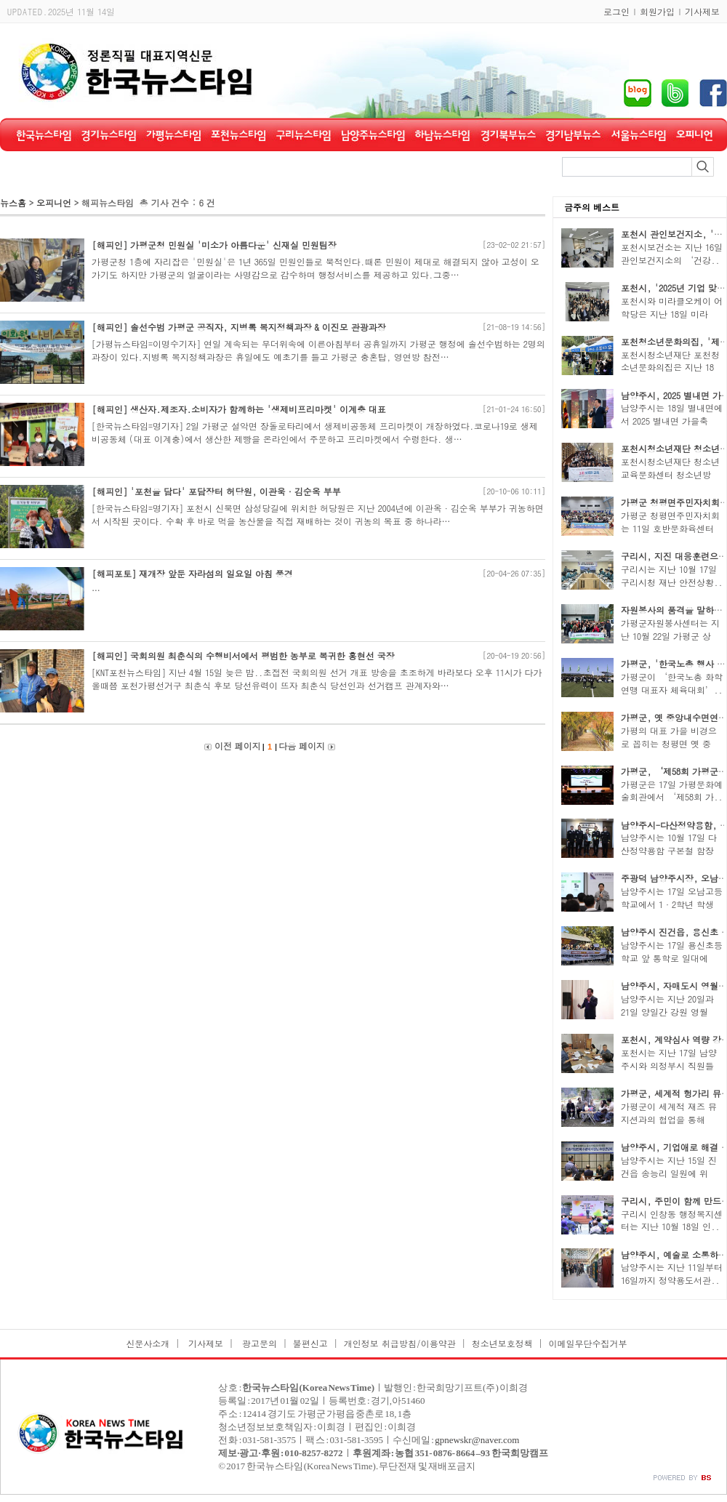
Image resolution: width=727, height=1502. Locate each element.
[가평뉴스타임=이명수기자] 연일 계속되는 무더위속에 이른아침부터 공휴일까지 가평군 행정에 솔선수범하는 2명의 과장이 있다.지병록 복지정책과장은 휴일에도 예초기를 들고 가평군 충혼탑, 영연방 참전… (318, 350)
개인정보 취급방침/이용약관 (400, 1343)
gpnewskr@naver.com (477, 1439)
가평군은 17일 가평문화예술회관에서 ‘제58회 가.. (672, 790)
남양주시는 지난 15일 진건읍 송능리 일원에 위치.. (669, 1173)
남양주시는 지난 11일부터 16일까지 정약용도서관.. (672, 1273)
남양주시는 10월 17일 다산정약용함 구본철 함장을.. (669, 850)
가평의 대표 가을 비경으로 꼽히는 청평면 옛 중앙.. (669, 743)
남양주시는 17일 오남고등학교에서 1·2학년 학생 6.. (672, 904)
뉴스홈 (13, 202)
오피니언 (55, 202)
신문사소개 (147, 1343)
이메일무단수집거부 (588, 1343)
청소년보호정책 (502, 1343)
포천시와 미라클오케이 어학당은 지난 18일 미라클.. (672, 313)
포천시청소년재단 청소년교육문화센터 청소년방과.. (670, 474)
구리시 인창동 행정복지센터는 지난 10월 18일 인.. (672, 1220)
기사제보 (702, 11)
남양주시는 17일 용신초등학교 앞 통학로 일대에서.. (672, 958)
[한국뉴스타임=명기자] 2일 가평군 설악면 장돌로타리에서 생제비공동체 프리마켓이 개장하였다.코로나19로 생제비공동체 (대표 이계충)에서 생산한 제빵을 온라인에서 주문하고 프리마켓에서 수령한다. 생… (315, 432)
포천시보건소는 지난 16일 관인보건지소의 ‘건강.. (672, 253)
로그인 (616, 11)
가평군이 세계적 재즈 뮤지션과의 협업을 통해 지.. (669, 1119)
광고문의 (258, 1343)
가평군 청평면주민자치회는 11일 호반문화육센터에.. (670, 528)
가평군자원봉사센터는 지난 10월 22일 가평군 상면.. (670, 636)
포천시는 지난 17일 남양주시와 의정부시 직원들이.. (669, 1065)
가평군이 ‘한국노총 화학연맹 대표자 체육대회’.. (672, 683)
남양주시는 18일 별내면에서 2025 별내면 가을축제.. (672, 420)
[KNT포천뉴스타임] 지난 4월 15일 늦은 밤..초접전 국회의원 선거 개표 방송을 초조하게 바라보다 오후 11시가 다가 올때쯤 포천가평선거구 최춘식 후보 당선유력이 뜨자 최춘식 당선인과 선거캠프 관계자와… (317, 678)
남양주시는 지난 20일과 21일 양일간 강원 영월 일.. (667, 1011)
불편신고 (310, 1343)
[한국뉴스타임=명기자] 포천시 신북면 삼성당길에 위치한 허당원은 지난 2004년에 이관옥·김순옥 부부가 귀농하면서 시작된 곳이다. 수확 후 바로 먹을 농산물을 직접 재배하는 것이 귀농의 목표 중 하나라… (318, 514)
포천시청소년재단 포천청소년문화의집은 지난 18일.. (670, 367)
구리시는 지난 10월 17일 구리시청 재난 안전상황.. (672, 575)
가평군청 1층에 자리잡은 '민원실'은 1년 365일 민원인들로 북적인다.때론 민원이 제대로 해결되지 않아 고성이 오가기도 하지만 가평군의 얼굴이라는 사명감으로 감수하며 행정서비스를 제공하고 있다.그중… (315, 268)
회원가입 (657, 11)
